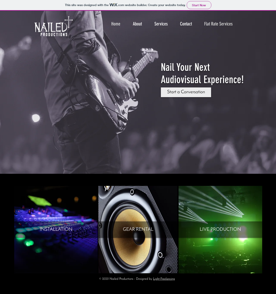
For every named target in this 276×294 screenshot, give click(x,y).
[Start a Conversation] (186, 92)
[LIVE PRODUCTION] (220, 229)
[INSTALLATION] (56, 229)
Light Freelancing (164, 279)
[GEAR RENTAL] (138, 229)
